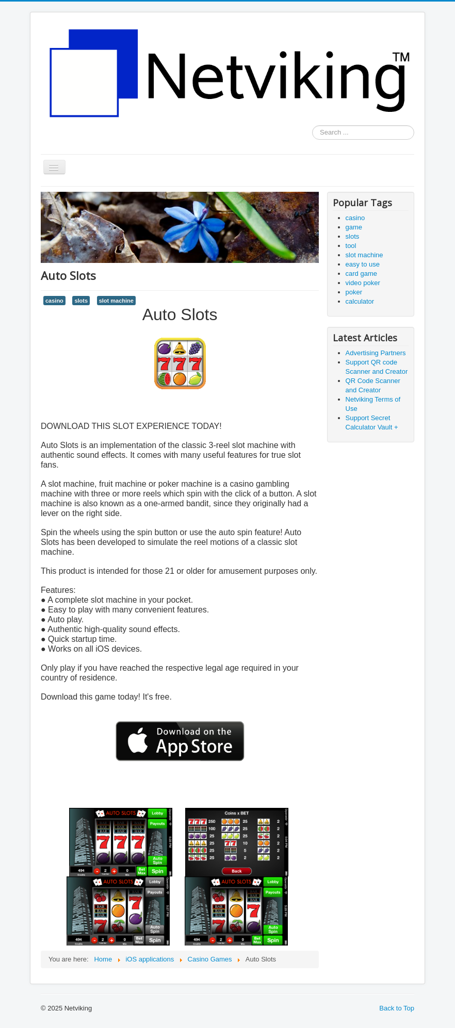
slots (81, 300)
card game (361, 273)
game (354, 227)
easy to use (363, 264)
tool (351, 246)
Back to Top (396, 1008)
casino (54, 300)
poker (354, 292)
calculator (360, 301)
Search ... (312, 125)
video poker (363, 283)
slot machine (116, 300)
